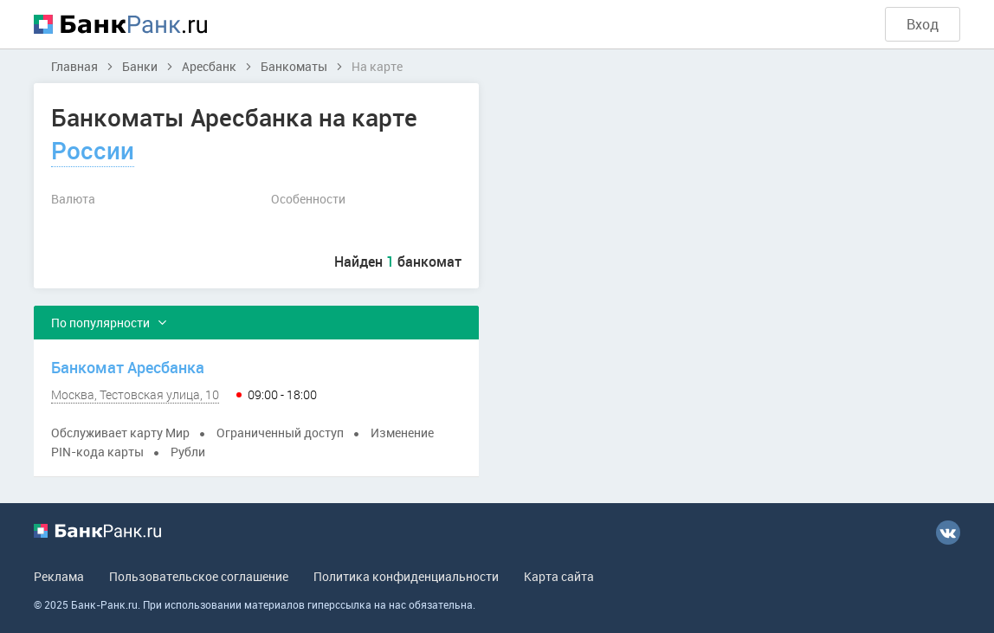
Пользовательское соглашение (198, 576)
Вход (923, 24)
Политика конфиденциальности (406, 576)
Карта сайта (559, 576)
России (92, 149)
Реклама (59, 576)
